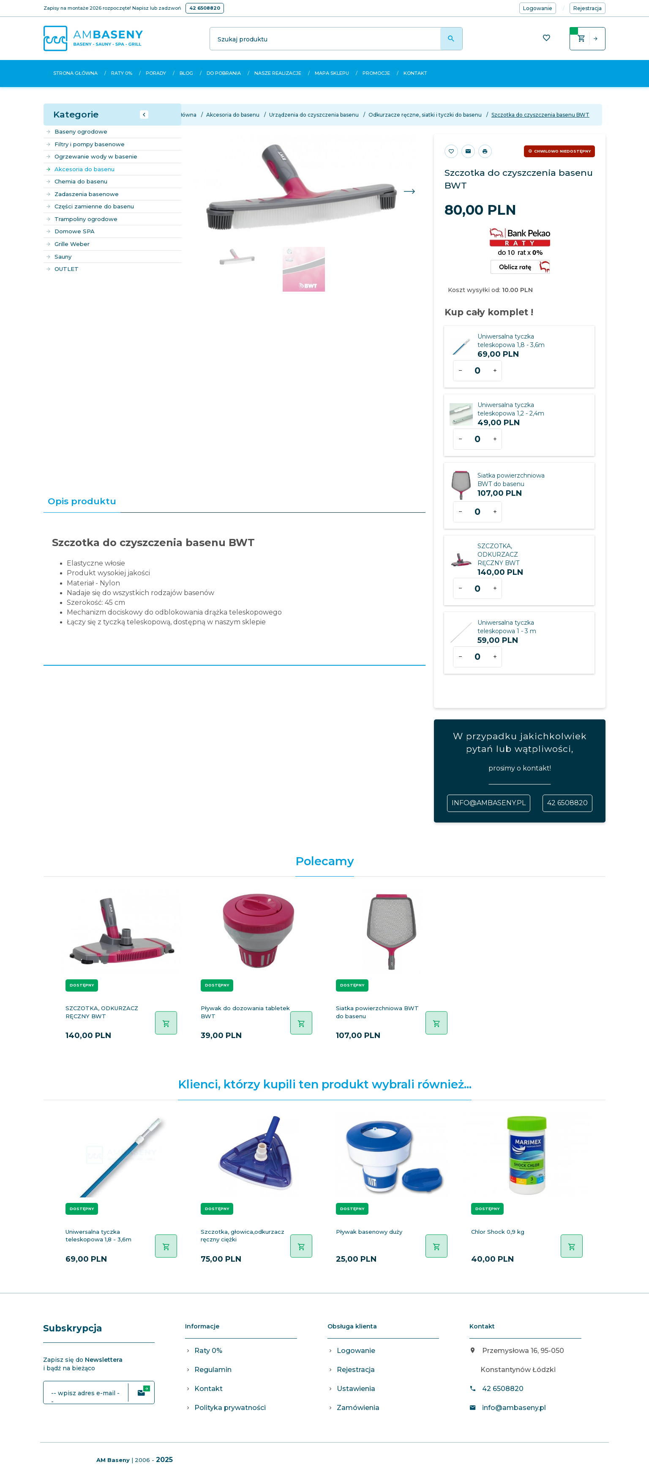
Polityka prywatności (230, 1408)
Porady (156, 73)
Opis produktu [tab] (82, 501)
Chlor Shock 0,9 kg (497, 1231)
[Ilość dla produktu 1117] (477, 588)
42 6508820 (204, 8)
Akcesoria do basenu (80, 169)
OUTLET (62, 268)
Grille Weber (68, 243)
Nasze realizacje (277, 73)
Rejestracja (356, 1370)
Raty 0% (121, 73)
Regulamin (213, 1370)
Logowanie (356, 1351)
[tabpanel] (234, 589)
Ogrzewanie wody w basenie (91, 156)
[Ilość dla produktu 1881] (477, 657)
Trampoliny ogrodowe (81, 219)
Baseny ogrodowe (76, 131)
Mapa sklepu (332, 73)
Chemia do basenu (76, 181)
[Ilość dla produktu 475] (477, 439)
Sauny (58, 256)
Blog (186, 73)
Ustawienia (356, 1389)
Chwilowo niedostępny (562, 151)
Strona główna (75, 73)
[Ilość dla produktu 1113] (477, 512)
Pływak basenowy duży (369, 1231)
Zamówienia (358, 1408)
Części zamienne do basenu (90, 206)
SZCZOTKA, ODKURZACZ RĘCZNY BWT (498, 554)
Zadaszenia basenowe (82, 194)
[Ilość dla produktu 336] (477, 371)
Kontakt (415, 73)
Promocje (376, 73)
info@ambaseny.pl (489, 803)
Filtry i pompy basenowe (85, 144)
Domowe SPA (70, 231)
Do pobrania (224, 73)
